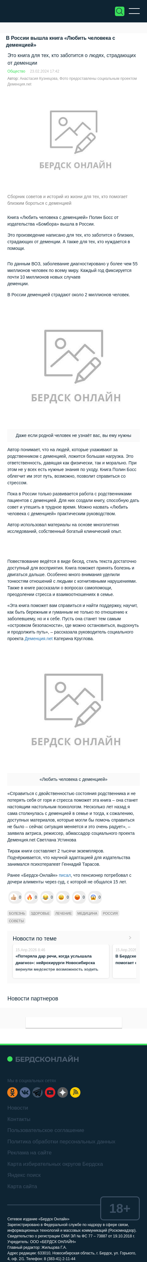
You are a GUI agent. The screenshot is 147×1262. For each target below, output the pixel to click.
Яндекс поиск (24, 1175)
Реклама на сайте (29, 1153)
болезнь (17, 913)
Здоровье (40, 913)
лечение (63, 913)
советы (16, 921)
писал (65, 875)
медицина (87, 913)
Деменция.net (39, 638)
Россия (110, 913)
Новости (17, 1108)
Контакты (18, 1119)
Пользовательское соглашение (45, 1130)
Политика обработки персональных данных (61, 1142)
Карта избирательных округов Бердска (55, 1164)
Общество (16, 71)
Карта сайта (22, 1186)
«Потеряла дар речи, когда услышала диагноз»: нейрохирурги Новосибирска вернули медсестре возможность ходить (56, 963)
